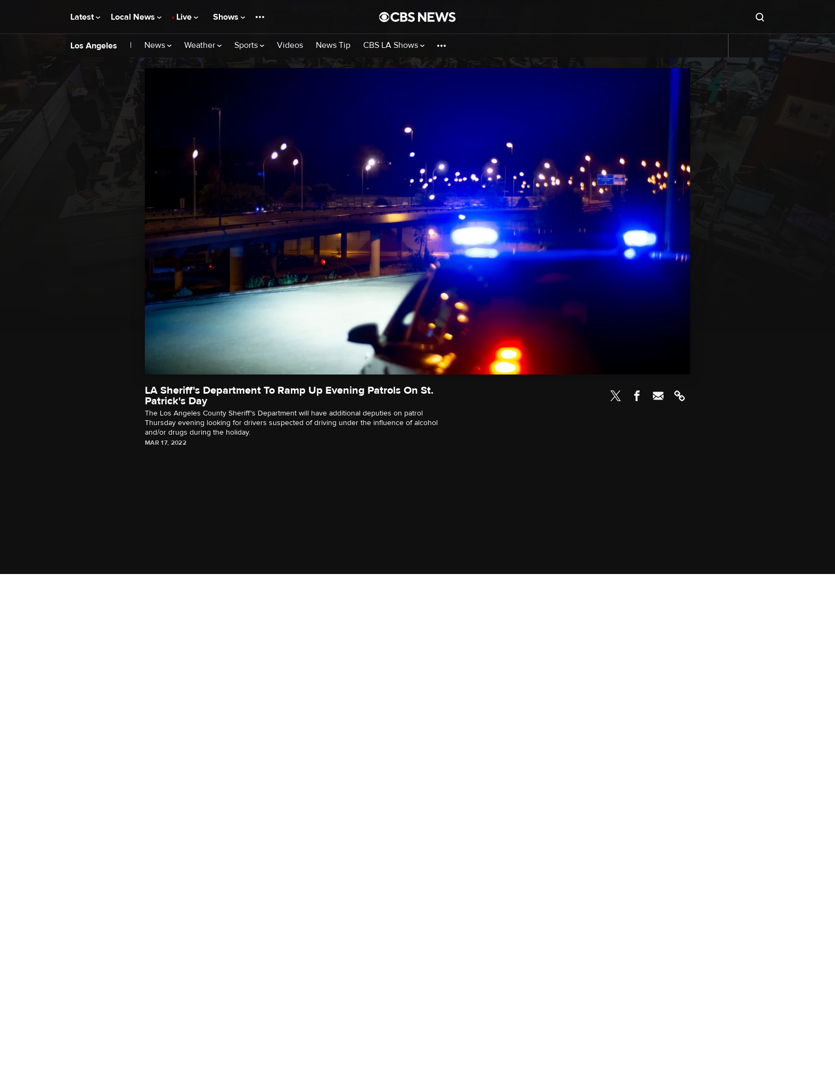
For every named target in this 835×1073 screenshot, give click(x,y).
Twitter (615, 395)
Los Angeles (93, 45)
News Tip (333, 45)
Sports (249, 45)
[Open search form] (760, 17)
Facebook (637, 395)
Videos (290, 45)
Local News (136, 17)
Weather (203, 45)
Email (658, 395)
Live (187, 17)
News (157, 45)
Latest (85, 17)
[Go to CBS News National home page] (417, 17)
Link (679, 395)
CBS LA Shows (393, 45)
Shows (229, 17)
